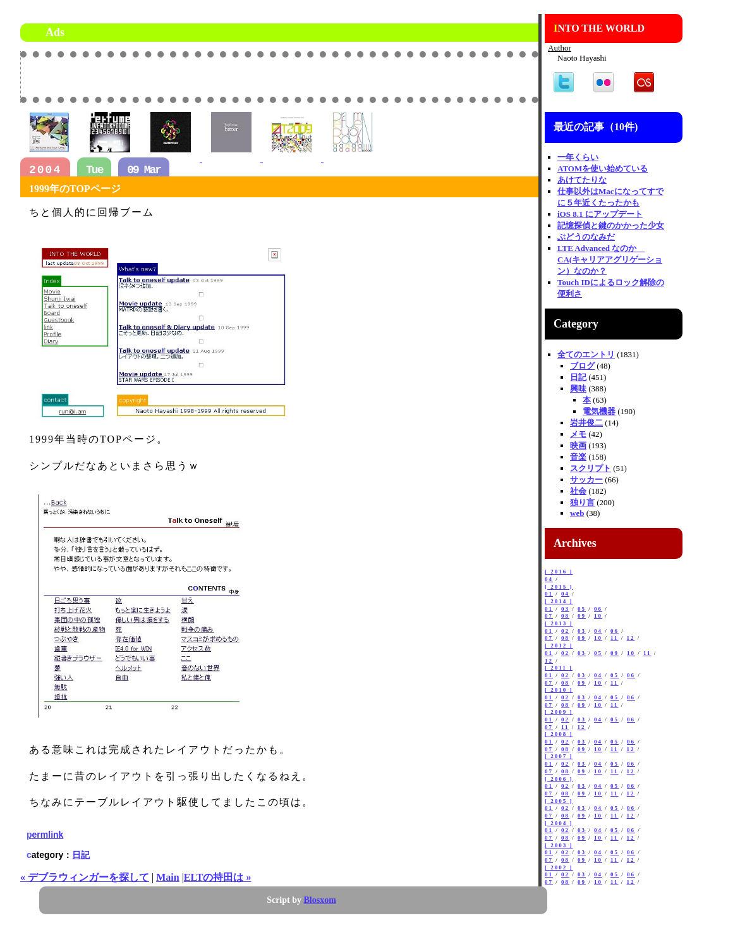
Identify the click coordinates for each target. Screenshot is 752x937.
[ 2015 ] (559, 587)
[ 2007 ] (559, 756)
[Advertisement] (390, 76)
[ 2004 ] (559, 823)
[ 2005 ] (559, 801)
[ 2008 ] (559, 734)
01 (549, 594)
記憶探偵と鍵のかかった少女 (610, 225)
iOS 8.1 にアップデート (600, 214)
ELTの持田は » (218, 877)
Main (167, 877)
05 (582, 609)
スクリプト (590, 468)
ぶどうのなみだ (586, 237)
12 (631, 638)
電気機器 (599, 411)
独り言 (582, 502)
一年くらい (577, 157)
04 (549, 579)
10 (598, 616)
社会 (578, 491)
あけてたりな (582, 180)
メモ (578, 434)
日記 (81, 855)
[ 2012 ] (559, 645)
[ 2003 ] (559, 845)
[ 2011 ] (559, 667)
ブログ (582, 366)
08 (565, 616)
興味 (578, 388)
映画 (578, 445)
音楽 (578, 457)
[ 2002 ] (559, 867)
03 (565, 609)
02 (565, 631)
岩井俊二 (586, 422)
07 (549, 616)
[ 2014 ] (559, 601)
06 (598, 609)
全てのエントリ (586, 354)
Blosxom (320, 900)
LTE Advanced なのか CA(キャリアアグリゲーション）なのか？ (609, 259)
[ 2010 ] (559, 690)
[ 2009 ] (559, 712)
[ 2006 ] (559, 779)
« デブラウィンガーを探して (84, 877)
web (577, 513)
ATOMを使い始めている (602, 168)
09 (582, 616)
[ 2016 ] (559, 571)
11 (614, 638)
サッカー (586, 479)
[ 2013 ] (559, 623)
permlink (45, 835)
